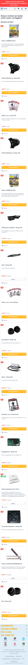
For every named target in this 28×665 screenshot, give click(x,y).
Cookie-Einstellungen (9, 656)
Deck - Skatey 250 (7, 265)
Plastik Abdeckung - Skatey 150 (11, 153)
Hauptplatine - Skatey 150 (9, 452)
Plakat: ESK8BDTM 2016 (8, 190)
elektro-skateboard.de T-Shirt (10, 489)
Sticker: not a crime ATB (9, 115)
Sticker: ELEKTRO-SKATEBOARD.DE (12, 564)
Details (18, 279)
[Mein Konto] (21, 8)
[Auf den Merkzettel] (4, 59)
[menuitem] (4, 8)
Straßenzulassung (16, 658)
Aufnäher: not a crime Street (10, 414)
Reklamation (19, 656)
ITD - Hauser (21, 663)
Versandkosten (4, 651)
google (23, 644)
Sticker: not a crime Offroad (10, 302)
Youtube (15, 644)
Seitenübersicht (14, 661)
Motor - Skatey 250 (7, 377)
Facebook (5, 639)
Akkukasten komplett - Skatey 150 (12, 227)
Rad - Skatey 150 (6, 601)
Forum (5, 644)
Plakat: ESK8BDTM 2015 (8, 41)
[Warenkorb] (25, 8)
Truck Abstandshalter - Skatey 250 (12, 526)
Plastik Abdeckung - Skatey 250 (11, 78)
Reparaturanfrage (6, 658)
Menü (4, 8)
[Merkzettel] (18, 8)
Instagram (15, 639)
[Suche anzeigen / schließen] (14, 8)
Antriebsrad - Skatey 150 (9, 340)
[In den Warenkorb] (14, 55)
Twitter (23, 639)
